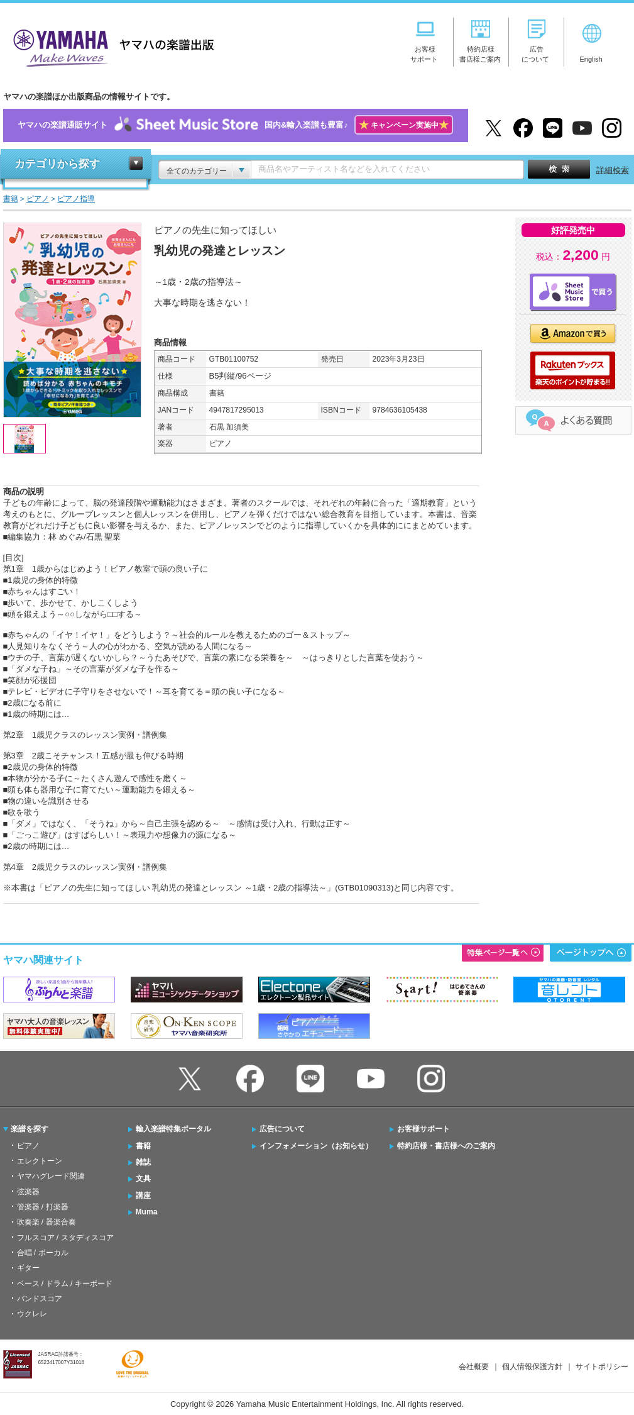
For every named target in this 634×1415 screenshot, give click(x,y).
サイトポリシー (602, 1366)
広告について (282, 1128)
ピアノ (28, 1145)
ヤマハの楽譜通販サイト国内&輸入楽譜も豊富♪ (235, 125)
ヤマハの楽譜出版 (110, 46)
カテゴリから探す (57, 164)
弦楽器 (28, 1191)
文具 (143, 1178)
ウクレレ (32, 1313)
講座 (143, 1195)
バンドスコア (39, 1298)
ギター (28, 1267)
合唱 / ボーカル (42, 1252)
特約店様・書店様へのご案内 (446, 1145)
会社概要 (474, 1366)
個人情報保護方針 (532, 1366)
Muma (147, 1211)
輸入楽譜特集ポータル (173, 1128)
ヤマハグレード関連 (51, 1176)
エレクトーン (39, 1161)
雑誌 (143, 1162)
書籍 (143, 1145)
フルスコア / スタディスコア (65, 1237)
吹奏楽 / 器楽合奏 (46, 1222)
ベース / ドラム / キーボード (64, 1283)
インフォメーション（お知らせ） (316, 1145)
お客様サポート (423, 1128)
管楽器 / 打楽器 (42, 1206)
